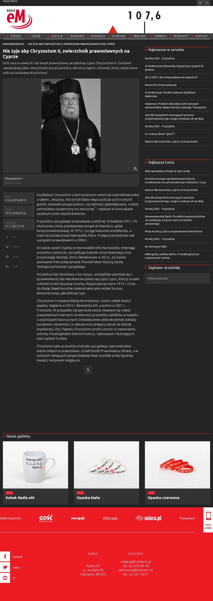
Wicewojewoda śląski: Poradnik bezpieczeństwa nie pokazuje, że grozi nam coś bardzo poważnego (175, 220)
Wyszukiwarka (207, 3)
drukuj (16, 256)
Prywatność (187, 518)
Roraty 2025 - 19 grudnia (160, 126)
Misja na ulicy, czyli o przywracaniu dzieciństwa (173, 231)
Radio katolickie (10, 518)
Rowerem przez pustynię (160, 84)
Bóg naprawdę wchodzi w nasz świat (167, 171)
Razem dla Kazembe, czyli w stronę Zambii (171, 141)
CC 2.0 (17, 182)
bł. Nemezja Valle (156, 246)
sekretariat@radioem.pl (136, 570)
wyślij (15, 266)
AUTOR (9, 182)
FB (14, 236)
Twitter (16, 246)
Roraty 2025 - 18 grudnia (160, 208)
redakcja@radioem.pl (135, 561)
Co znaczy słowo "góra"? (160, 133)
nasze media (10, 1)
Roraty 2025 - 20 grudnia (160, 58)
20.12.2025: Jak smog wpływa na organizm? (171, 77)
